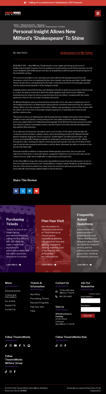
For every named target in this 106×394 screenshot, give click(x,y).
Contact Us (10, 309)
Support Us (10, 305)
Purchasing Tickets (39, 298)
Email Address (87, 297)
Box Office (35, 294)
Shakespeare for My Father (76, 52)
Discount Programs (39, 303)
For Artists (10, 301)
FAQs (32, 311)
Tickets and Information (10, 296)
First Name (86, 305)
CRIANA (23, 391)
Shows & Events (12, 291)
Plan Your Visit (37, 307)
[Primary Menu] (98, 13)
